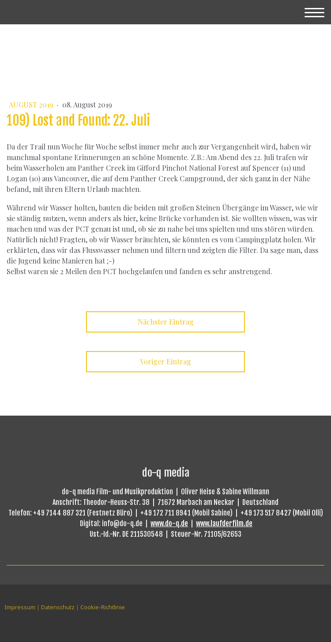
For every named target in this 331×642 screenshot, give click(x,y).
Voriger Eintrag (165, 361)
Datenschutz (58, 607)
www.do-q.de (169, 523)
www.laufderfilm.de (224, 523)
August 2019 (32, 104)
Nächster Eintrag (166, 321)
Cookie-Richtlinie (102, 607)
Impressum (19, 607)
